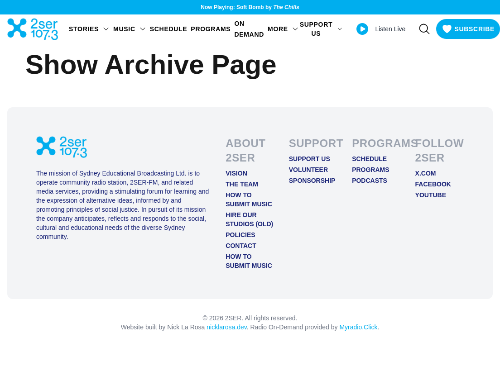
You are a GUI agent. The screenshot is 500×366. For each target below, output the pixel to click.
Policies (240, 234)
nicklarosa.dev (226, 327)
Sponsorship (312, 180)
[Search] (424, 29)
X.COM (425, 173)
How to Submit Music (249, 199)
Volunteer (308, 169)
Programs (211, 29)
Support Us (309, 158)
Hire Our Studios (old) (249, 219)
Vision (236, 173)
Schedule (169, 29)
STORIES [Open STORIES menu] (89, 29)
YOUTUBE (430, 195)
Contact (241, 245)
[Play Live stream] (362, 29)
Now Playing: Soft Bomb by (250, 7)
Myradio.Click (358, 327)
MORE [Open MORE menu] (283, 29)
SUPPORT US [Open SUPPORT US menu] (321, 29)
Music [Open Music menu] (129, 29)
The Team (242, 184)
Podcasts (369, 180)
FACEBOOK (433, 184)
